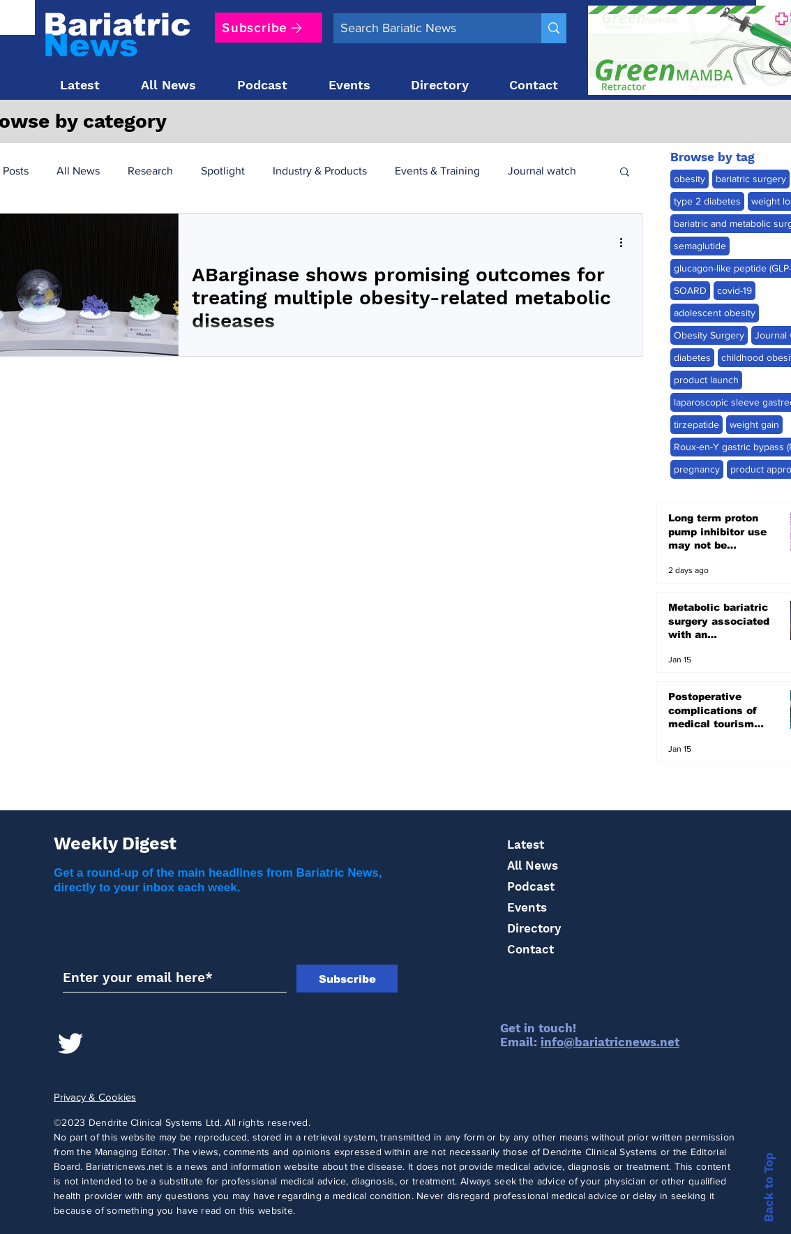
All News (78, 171)
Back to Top (769, 1187)
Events (527, 907)
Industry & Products (320, 171)
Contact (530, 949)
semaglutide (700, 245)
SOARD (690, 290)
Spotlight (223, 171)
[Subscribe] (268, 28)
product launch (706, 379)
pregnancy (697, 469)
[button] (624, 172)
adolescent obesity (714, 312)
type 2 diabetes (707, 201)
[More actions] (625, 242)
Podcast (531, 886)
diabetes (692, 357)
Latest (525, 845)
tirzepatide (696, 424)
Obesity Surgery (709, 335)
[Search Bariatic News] (426, 28)
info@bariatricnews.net (610, 1042)
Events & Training (437, 171)
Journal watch (542, 171)
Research (150, 171)
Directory (534, 928)
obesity (689, 178)
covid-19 (734, 290)
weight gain (754, 424)
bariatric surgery (751, 178)
